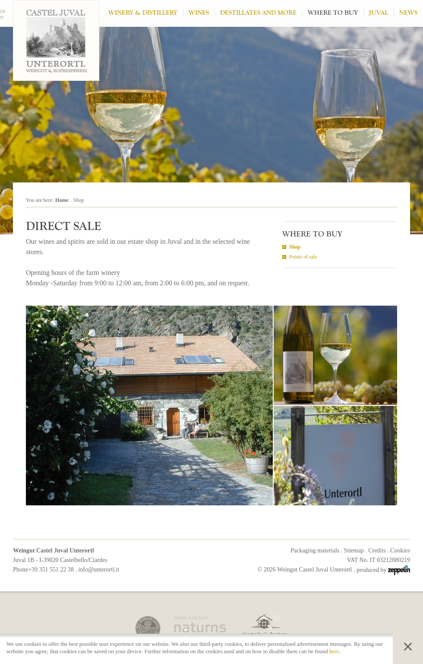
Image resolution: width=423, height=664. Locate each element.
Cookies (400, 550)
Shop (294, 247)
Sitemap (354, 550)
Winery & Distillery (142, 12)
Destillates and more (258, 12)
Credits (376, 550)
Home (62, 200)
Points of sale (303, 257)
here (334, 651)
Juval (378, 12)
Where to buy (333, 12)
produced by (383, 570)
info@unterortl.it (98, 569)
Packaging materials (314, 550)
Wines (199, 12)
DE (3, 11)
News (408, 12)
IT (2, 17)
